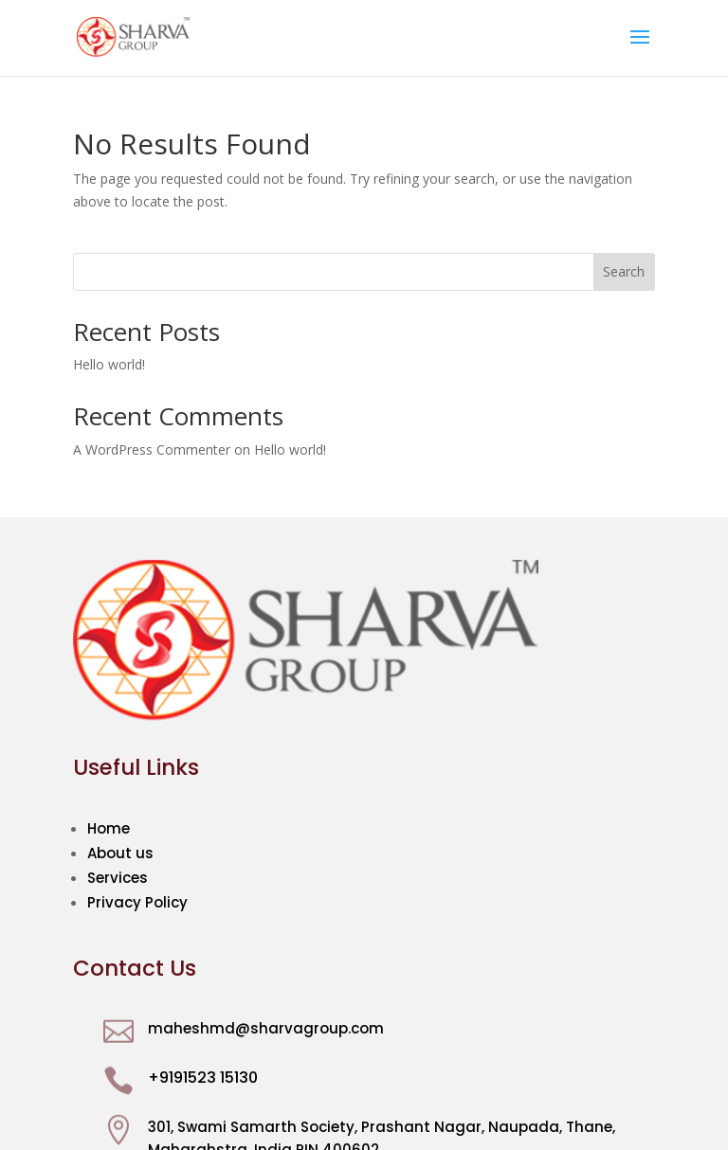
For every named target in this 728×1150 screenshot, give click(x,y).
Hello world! (109, 364)
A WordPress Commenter (151, 449)
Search (624, 271)
